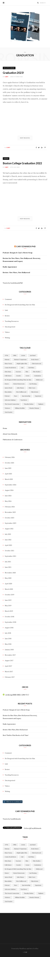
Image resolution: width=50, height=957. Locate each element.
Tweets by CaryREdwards (12, 819)
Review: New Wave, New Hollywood (16, 272)
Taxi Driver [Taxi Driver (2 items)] (23, 400)
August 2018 (9, 628)
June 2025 (8, 468)
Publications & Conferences (12, 439)
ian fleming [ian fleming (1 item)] (32, 384)
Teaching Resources (12, 321)
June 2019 (8, 600)
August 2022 (9, 529)
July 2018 (8, 633)
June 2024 (8, 496)
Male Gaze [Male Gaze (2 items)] (32, 388)
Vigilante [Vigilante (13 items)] (40, 404)
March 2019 (9, 611)
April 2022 (8, 545)
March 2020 (9, 589)
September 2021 (10, 556)
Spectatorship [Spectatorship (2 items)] (26, 396)
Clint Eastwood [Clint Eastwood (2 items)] (36, 363)
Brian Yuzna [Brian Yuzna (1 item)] (8, 363)
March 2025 (9, 479)
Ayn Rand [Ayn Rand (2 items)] (32, 355)
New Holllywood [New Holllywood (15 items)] (21, 392)
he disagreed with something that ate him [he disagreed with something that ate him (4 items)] (18, 380)
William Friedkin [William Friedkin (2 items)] (20, 408)
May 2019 (8, 605)
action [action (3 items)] (23, 355)
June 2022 (8, 540)
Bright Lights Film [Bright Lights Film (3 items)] (22, 363)
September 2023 (10, 523)
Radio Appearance (10, 267)
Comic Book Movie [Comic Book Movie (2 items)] (10, 367)
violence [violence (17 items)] (7, 408)
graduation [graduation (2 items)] (37, 376)
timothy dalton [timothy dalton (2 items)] (28, 404)
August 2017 (9, 660)
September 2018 (10, 622)
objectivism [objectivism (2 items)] (34, 392)
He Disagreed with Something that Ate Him (20, 305)
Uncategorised (9, 68)
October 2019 (9, 595)
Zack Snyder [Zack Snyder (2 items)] (8, 412)
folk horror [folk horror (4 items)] (8, 376)
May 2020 (8, 578)
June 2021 (8, 567)
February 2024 (10, 507)
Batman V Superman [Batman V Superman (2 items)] (20, 359)
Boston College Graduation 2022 (22, 163)
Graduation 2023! (13, 72)
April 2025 (8, 474)
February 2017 (10, 677)
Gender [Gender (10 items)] (18, 376)
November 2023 (10, 512)
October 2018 (9, 616)
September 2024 (10, 485)
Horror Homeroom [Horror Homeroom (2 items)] (18, 384)
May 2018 (8, 644)
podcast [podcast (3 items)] (7, 396)
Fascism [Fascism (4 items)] (18, 371)
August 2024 (9, 490)
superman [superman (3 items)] (38, 396)
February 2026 (10, 457)
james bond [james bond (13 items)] (8, 388)
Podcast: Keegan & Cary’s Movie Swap (17, 253)
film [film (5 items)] (27, 371)
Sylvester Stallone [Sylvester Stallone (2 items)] (10, 400)
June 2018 (8, 638)
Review (7, 316)
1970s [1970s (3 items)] (6, 355)
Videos (6, 158)
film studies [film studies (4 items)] (36, 371)
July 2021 (8, 562)
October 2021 (9, 550)
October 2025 (9, 463)
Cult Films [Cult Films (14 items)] (31, 367)
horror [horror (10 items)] (7, 384)
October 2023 (9, 518)
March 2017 (9, 671)
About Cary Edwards (10, 434)
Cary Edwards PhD (26, 246)
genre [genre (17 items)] (27, 376)
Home (5, 428)
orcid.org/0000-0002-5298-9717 (16, 695)
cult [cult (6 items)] (22, 367)
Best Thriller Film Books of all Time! (15, 735)
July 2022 (8, 534)
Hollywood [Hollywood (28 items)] (39, 380)
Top (25, 952)
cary (6, 76)
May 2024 (8, 501)
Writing (7, 338)
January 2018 (9, 649)
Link (6, 310)
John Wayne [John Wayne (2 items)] (20, 388)
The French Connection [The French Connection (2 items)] (12, 404)
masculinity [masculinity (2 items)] (8, 392)
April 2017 (8, 666)
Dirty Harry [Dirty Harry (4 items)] (8, 371)
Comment (8, 299)
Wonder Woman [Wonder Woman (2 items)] (34, 408)
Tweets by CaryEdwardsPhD (13, 283)
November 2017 (10, 655)
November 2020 (10, 573)
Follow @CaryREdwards (32, 828)
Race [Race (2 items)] (15, 396)
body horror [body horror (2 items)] (34, 359)
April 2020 (8, 583)
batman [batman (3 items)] (7, 359)
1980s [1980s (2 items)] (14, 355)
